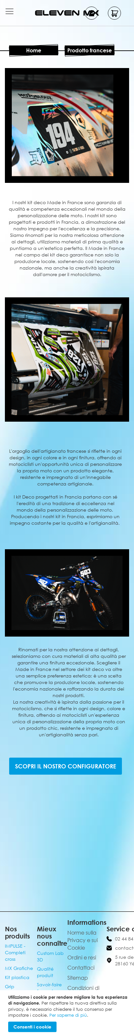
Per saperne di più (68, 1015)
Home (33, 50)
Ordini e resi (81, 957)
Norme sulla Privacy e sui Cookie (82, 940)
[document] (67, 1013)
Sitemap (77, 978)
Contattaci (80, 967)
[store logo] (67, 13)
